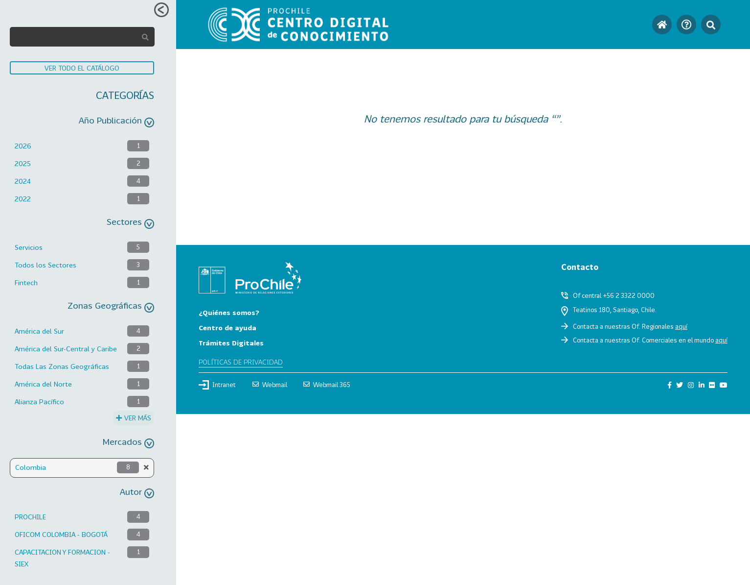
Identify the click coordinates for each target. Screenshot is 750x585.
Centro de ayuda (227, 327)
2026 (23, 146)
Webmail (269, 385)
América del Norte (43, 384)
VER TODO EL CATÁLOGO (82, 68)
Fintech (26, 282)
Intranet (217, 384)
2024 (23, 181)
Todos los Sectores (45, 265)
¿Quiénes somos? (229, 312)
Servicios (29, 247)
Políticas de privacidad (241, 362)
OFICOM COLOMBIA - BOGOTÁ (61, 534)
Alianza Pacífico (39, 401)
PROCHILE (30, 516)
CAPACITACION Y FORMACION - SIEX (62, 558)
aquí (681, 326)
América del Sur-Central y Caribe (66, 348)
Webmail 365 (326, 385)
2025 (23, 163)
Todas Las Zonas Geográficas (62, 366)
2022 (23, 199)
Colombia (30, 467)
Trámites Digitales (231, 343)
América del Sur (39, 331)
